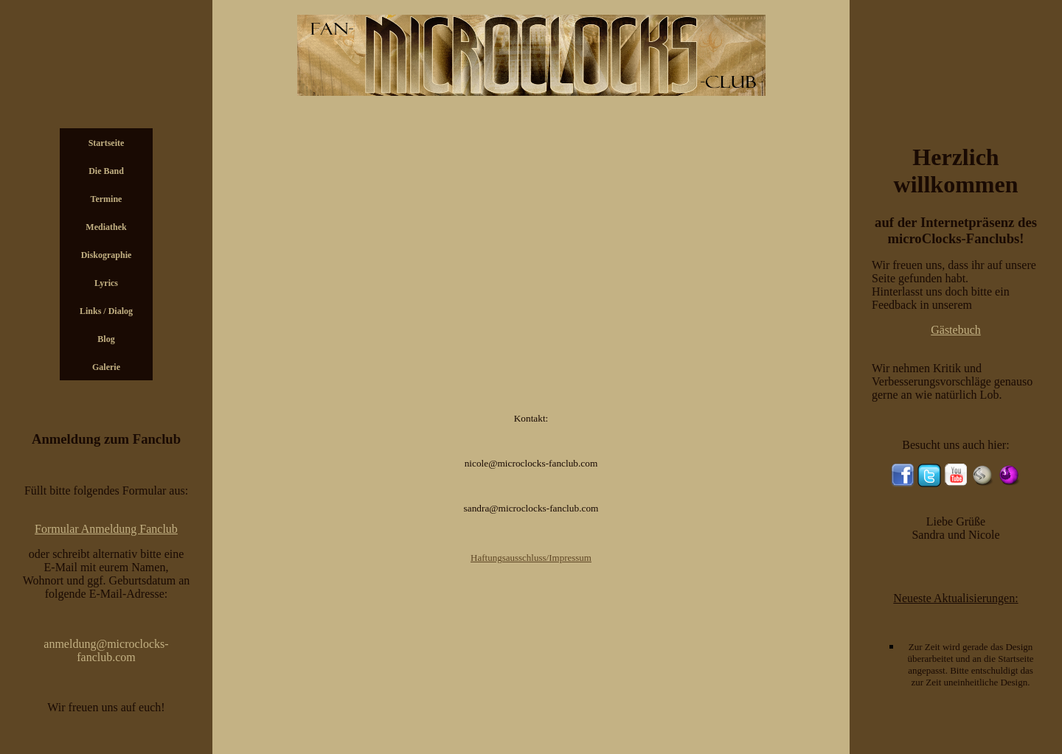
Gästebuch (956, 330)
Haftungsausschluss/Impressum (531, 557)
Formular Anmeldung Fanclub (106, 529)
